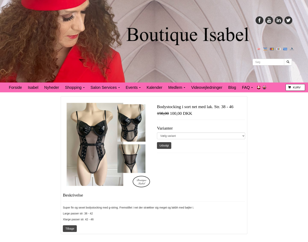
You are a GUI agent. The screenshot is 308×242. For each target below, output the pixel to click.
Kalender (154, 87)
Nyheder (51, 87)
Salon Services (105, 87)
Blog (232, 87)
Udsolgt (164, 145)
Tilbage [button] (69, 228)
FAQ (247, 87)
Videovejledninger (206, 87)
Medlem (176, 87)
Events (133, 87)
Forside (15, 87)
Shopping (75, 87)
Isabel (33, 87)
